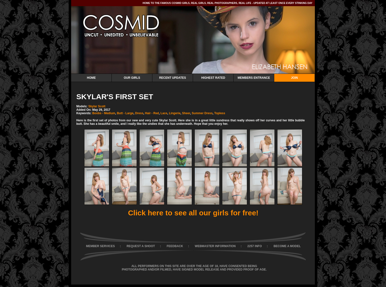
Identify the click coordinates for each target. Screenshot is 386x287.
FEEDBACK (175, 246)
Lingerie (174, 113)
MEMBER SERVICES (100, 246)
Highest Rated (213, 78)
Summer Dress (202, 113)
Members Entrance (254, 78)
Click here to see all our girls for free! (193, 213)
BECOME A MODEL (287, 246)
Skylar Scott (96, 106)
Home (91, 78)
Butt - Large (125, 113)
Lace (164, 113)
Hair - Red (152, 113)
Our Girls (132, 78)
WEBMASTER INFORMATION (215, 246)
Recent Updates (172, 78)
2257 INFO (254, 246)
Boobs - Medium (103, 113)
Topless (219, 113)
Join (294, 78)
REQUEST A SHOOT (141, 246)
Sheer (186, 113)
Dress (139, 113)
